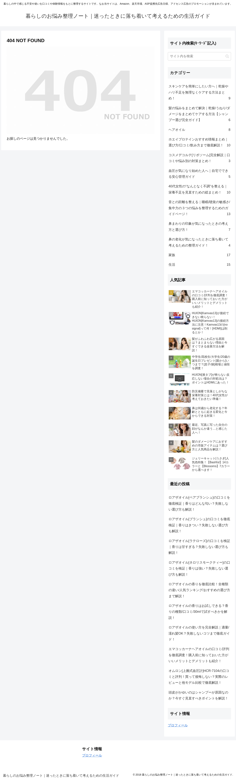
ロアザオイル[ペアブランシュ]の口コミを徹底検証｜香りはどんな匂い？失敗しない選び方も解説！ (199, 503)
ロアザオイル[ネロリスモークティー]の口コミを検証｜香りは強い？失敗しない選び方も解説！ (199, 568)
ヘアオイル (199, 130)
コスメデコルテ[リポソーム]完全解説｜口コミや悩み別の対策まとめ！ (199, 158)
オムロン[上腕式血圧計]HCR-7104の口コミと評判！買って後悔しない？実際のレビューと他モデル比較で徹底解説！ (199, 677)
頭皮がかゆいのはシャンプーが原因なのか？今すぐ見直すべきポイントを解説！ (198, 695)
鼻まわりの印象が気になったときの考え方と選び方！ (199, 227)
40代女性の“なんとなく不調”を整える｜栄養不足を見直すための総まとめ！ (199, 189)
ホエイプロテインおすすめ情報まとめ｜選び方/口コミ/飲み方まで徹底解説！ (199, 142)
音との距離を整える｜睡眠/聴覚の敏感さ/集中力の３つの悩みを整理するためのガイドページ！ (199, 208)
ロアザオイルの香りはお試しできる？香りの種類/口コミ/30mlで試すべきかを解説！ (198, 612)
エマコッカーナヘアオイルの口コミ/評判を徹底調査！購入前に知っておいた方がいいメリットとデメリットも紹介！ (199, 655)
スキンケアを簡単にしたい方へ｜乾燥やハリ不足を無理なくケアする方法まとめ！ (199, 92)
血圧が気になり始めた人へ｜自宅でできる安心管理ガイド (199, 174)
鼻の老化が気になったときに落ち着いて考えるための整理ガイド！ (199, 242)
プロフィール (178, 725)
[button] (227, 56)
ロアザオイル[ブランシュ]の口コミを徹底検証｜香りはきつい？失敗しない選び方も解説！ (199, 525)
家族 (199, 255)
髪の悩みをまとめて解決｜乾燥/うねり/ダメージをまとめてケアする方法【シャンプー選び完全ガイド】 (199, 114)
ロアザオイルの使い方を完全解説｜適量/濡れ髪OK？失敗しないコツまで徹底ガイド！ (199, 633)
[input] (199, 56)
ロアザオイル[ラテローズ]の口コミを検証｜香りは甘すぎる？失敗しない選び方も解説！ (199, 547)
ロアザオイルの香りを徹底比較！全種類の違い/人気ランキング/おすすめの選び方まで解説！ (199, 590)
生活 (199, 265)
